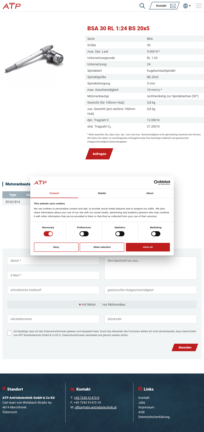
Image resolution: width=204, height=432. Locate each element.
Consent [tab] (54, 193)
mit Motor (89, 304)
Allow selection (102, 247)
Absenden (184, 347)
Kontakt (143, 398)
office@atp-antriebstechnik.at (96, 407)
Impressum (146, 407)
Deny (56, 247)
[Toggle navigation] (199, 6)
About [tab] (149, 193)
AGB (141, 412)
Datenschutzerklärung (154, 417)
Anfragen (99, 154)
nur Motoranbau (114, 304)
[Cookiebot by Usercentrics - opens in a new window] (156, 182)
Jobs (141, 402)
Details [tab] (102, 193)
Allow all (148, 247)
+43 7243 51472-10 (87, 402)
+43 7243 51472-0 (86, 398)
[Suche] (142, 6)
